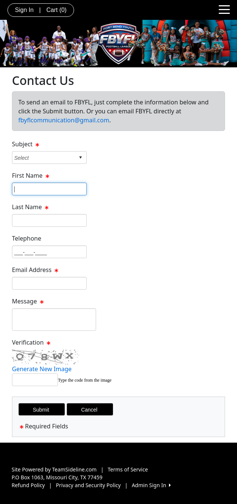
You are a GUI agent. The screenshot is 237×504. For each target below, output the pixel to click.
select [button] (80, 158)
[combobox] (43, 157)
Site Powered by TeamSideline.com (54, 469)
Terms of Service (128, 469)
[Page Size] (49, 189)
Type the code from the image (84, 380)
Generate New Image (42, 369)
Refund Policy (28, 485)
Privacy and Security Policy (88, 485)
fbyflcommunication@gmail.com (63, 120)
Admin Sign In (151, 485)
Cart (56, 10)
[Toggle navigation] (224, 9)
